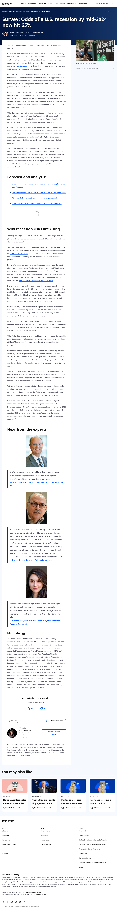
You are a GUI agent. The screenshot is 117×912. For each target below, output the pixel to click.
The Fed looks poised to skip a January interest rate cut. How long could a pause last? (43, 805)
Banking (4, 11)
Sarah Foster (21, 32)
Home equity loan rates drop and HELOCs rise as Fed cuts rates (14, 803)
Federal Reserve (13, 11)
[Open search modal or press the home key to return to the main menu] (113, 3)
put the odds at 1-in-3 (25, 66)
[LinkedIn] (15, 902)
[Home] (7, 4)
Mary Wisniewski (38, 32)
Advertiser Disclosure (108, 11)
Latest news (44, 835)
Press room (6, 840)
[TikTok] (23, 902)
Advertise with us (46, 844)
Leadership (5, 835)
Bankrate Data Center (9, 844)
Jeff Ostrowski (68, 808)
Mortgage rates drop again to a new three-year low (71, 803)
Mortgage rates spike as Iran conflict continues (100, 803)
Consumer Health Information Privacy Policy (92, 844)
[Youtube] (19, 902)
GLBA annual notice (85, 858)
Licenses (81, 867)
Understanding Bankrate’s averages (89, 849)
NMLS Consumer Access (33, 892)
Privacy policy (83, 831)
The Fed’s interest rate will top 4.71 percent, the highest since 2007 (39, 192)
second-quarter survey (32, 69)
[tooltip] (50, 698)
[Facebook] (3, 902)
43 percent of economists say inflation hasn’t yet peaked (34, 198)
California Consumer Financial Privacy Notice (92, 862)
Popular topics (45, 840)
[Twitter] (7, 902)
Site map (5, 853)
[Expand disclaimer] (114, 68)
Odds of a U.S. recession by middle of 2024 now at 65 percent (37, 203)
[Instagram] (11, 902)
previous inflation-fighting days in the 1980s (36, 280)
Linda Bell (8, 808)
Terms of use (83, 853)
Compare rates (45, 831)
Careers (4, 849)
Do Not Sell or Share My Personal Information (93, 840)
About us (5, 831)
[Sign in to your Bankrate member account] (102, 3)
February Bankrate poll (19, 253)
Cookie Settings (84, 835)
